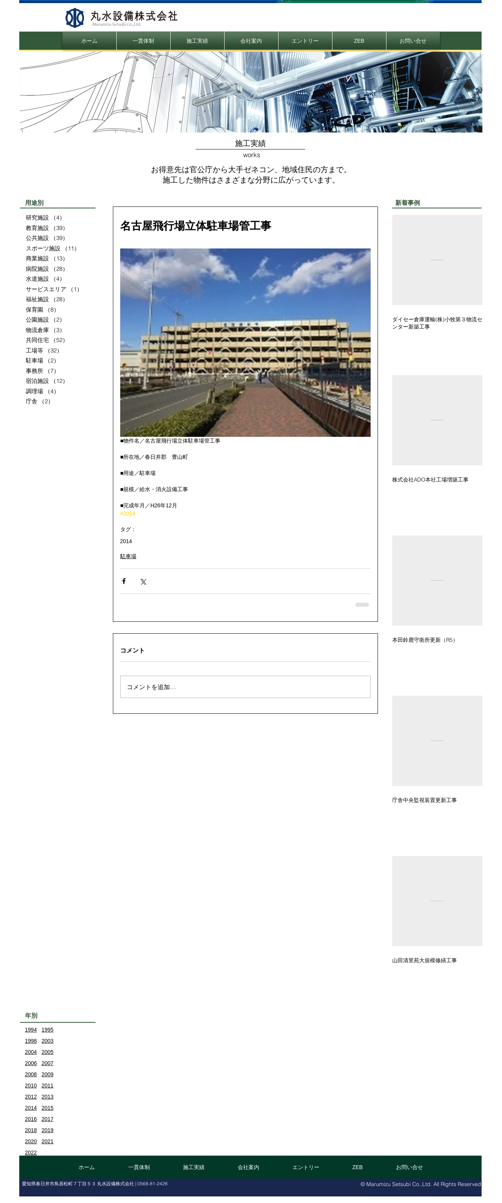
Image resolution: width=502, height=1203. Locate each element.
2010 (31, 1085)
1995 (48, 1030)
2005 (48, 1052)
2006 (31, 1063)
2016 (31, 1119)
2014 (126, 541)
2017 (48, 1119)
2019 (48, 1130)
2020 (31, 1141)
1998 (31, 1041)
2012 (31, 1097)
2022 (31, 1152)
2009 (48, 1074)
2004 (31, 1052)
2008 (31, 1074)
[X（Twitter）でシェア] (142, 581)
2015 (48, 1108)
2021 (48, 1141)
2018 (31, 1130)
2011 (48, 1085)
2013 (48, 1097)
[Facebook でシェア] (124, 581)
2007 (48, 1063)
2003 (48, 1041)
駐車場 (128, 556)
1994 (31, 1030)
